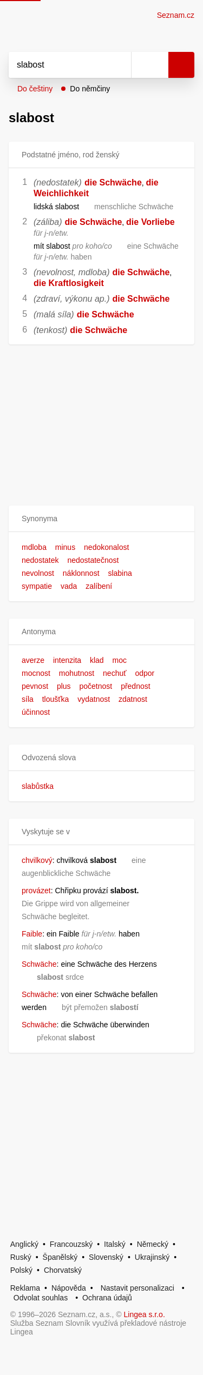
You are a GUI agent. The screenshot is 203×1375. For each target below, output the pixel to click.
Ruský (20, 1257)
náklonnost (81, 573)
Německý (152, 1244)
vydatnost (93, 699)
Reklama (25, 1288)
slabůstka (38, 786)
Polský (21, 1270)
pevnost (35, 686)
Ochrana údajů (107, 1297)
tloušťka (55, 699)
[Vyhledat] (58, 65)
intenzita (67, 660)
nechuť (114, 673)
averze (33, 660)
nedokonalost (106, 547)
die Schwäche (113, 182)
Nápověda (68, 1288)
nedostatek (40, 560)
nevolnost (38, 573)
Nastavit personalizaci (137, 1288)
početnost (96, 686)
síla (28, 699)
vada (69, 586)
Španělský (60, 1257)
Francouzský (71, 1244)
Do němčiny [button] (90, 88)
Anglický (24, 1244)
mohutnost (76, 673)
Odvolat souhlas (41, 1297)
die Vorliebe (150, 222)
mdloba (34, 547)
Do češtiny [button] (35, 88)
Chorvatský (63, 1270)
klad (97, 660)
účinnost (36, 712)
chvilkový (37, 860)
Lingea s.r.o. (144, 1314)
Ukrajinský (152, 1257)
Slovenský (106, 1257)
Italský (115, 1244)
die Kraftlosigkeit (69, 283)
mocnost (36, 673)
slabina (120, 573)
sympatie (37, 586)
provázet (36, 890)
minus (65, 547)
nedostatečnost (93, 560)
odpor (144, 673)
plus (64, 686)
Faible (32, 933)
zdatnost (133, 699)
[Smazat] (119, 65)
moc (120, 660)
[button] (101, 519)
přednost (135, 686)
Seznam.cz (175, 15)
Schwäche (39, 964)
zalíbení (99, 586)
